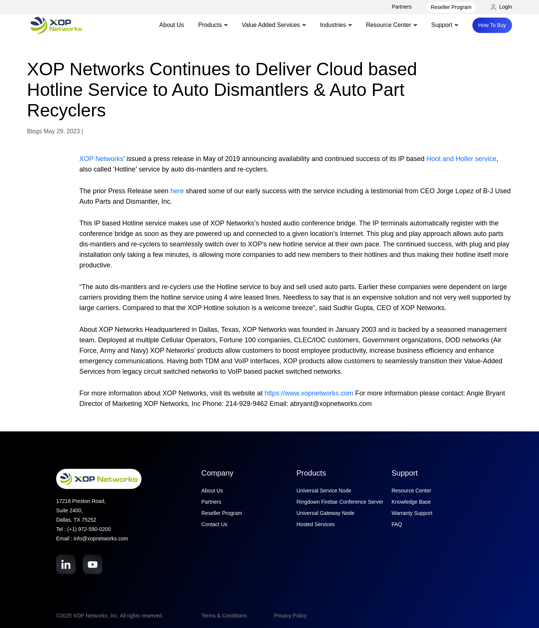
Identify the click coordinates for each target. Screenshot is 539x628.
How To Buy (492, 25)
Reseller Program (451, 7)
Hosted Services (315, 524)
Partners (402, 7)
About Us (171, 25)
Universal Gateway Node (325, 513)
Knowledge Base (411, 502)
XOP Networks (101, 159)
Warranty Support (412, 513)
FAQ (397, 524)
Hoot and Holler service (461, 159)
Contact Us (214, 524)
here (177, 191)
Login (501, 7)
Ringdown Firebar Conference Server (339, 502)
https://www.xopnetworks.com (309, 393)
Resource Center (411, 491)
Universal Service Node (323, 491)
